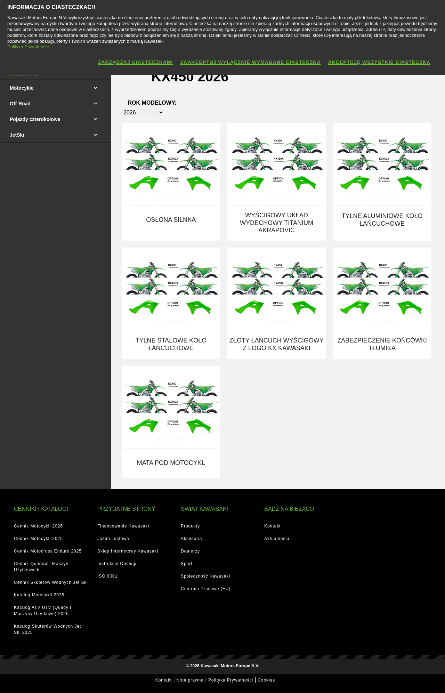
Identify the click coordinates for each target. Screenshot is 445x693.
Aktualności (276, 538)
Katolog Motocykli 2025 (39, 595)
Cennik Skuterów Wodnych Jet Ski (51, 582)
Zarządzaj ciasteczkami (135, 62)
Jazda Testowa (113, 538)
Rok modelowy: (152, 103)
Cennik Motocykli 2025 (38, 538)
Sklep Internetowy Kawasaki (127, 551)
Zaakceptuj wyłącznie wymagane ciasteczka (250, 62)
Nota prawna (190, 680)
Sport (186, 563)
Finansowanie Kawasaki (123, 526)
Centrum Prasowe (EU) (205, 588)
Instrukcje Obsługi (117, 563)
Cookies (266, 680)
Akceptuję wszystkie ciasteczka (379, 62)
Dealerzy (190, 551)
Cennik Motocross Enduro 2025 (48, 551)
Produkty (190, 526)
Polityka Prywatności (230, 680)
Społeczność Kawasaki (205, 576)
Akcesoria (191, 538)
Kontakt (272, 526)
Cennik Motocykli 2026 (38, 526)
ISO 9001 (107, 576)
